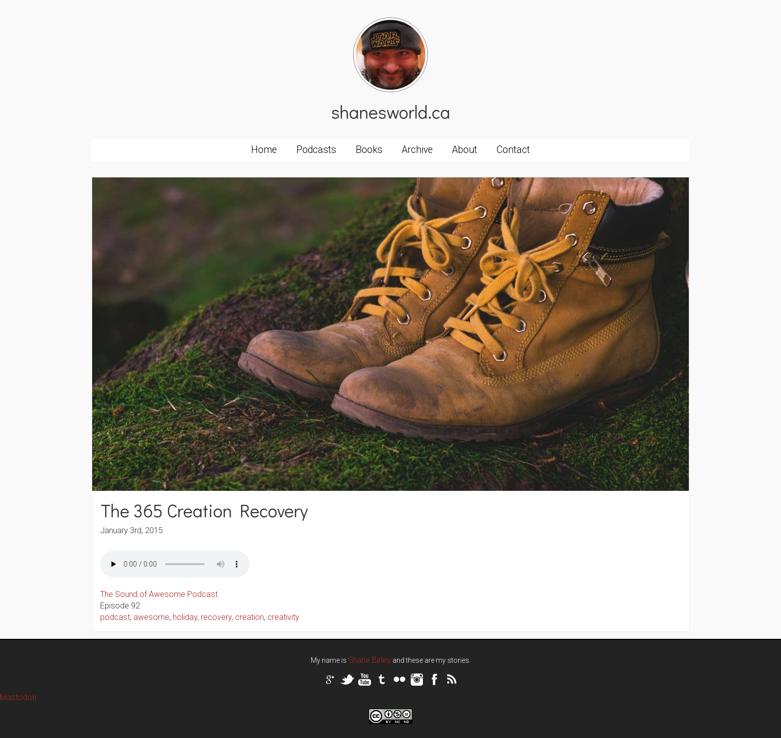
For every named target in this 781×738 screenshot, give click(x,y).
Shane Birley (369, 660)
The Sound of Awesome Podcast (159, 594)
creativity (283, 617)
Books (369, 149)
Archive (417, 149)
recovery (216, 617)
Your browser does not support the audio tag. (175, 564)
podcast (115, 617)
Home (264, 149)
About (464, 149)
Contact (513, 149)
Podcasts (316, 149)
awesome (151, 617)
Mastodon (18, 697)
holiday (185, 617)
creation (249, 617)
